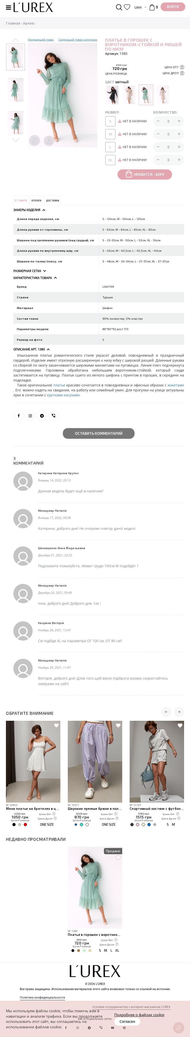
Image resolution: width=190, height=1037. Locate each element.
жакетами (175, 385)
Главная (13, 23)
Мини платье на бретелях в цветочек (33, 809)
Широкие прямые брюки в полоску (95, 809)
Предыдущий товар (41, 39)
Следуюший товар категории (77, 39)
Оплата (36, 200)
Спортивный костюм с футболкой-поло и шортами (157, 809)
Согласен (127, 1021)
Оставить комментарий (98, 433)
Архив (28, 23)
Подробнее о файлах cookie (139, 1014)
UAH (138, 7)
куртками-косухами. (64, 395)
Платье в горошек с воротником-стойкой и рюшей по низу (95, 935)
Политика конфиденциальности (42, 997)
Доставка (52, 200)
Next (15, 140)
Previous (15, 40)
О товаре (21, 200)
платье (59, 385)
